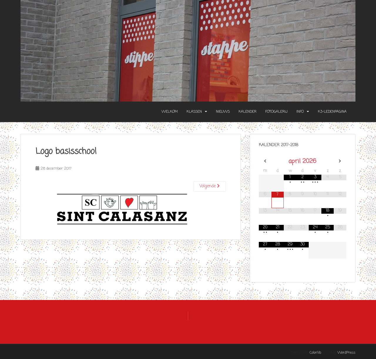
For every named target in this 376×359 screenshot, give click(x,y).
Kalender (247, 111)
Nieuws (223, 111)
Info (300, 111)
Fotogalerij (276, 111)
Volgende (209, 186)
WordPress (346, 352)
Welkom (170, 111)
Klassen (194, 111)
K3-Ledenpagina (332, 111)
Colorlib (315, 352)
